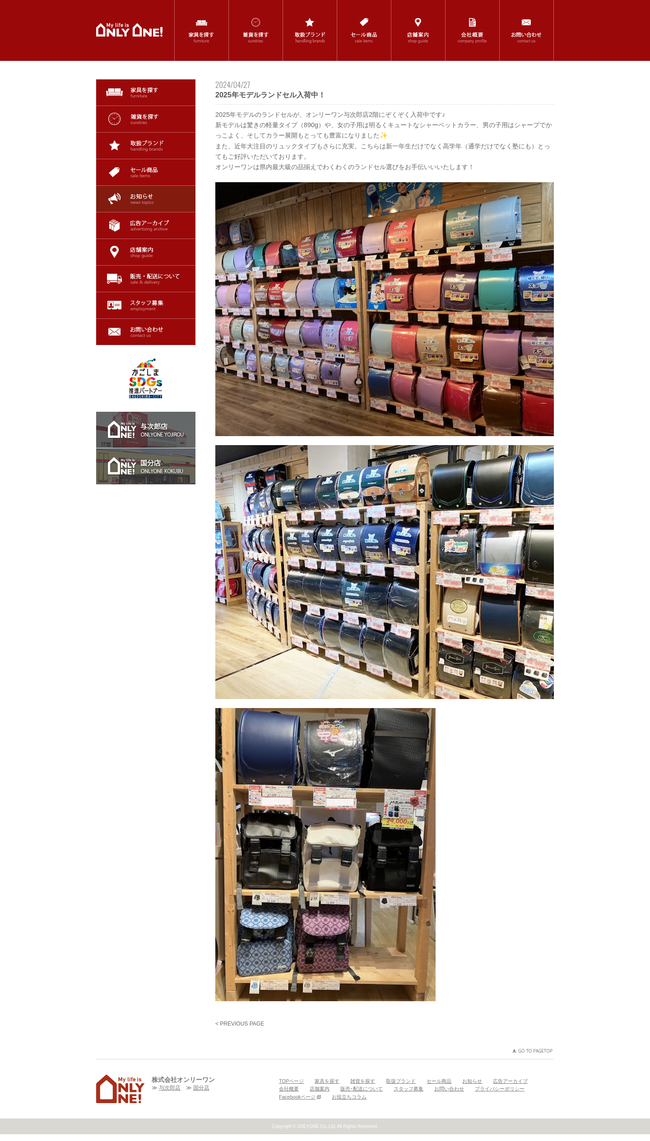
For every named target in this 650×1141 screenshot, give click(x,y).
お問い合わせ (145, 332)
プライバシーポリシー (500, 1088)
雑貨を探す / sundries (256, 30)
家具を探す (145, 92)
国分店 (201, 1088)
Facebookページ (300, 1097)
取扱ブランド (145, 146)
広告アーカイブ (145, 225)
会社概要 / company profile (472, 30)
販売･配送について (145, 279)
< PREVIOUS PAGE (239, 1024)
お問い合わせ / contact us (526, 30)
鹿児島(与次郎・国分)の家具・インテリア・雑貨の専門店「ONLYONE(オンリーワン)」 (129, 30)
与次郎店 (170, 1088)
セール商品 (145, 172)
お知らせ (145, 199)
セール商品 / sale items (364, 30)
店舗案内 (145, 252)
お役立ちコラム (349, 1097)
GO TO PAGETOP (532, 1051)
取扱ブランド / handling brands (310, 30)
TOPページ (291, 1081)
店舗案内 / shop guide (418, 30)
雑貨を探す (145, 119)
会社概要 (289, 1088)
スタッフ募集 (145, 305)
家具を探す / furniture (201, 30)
